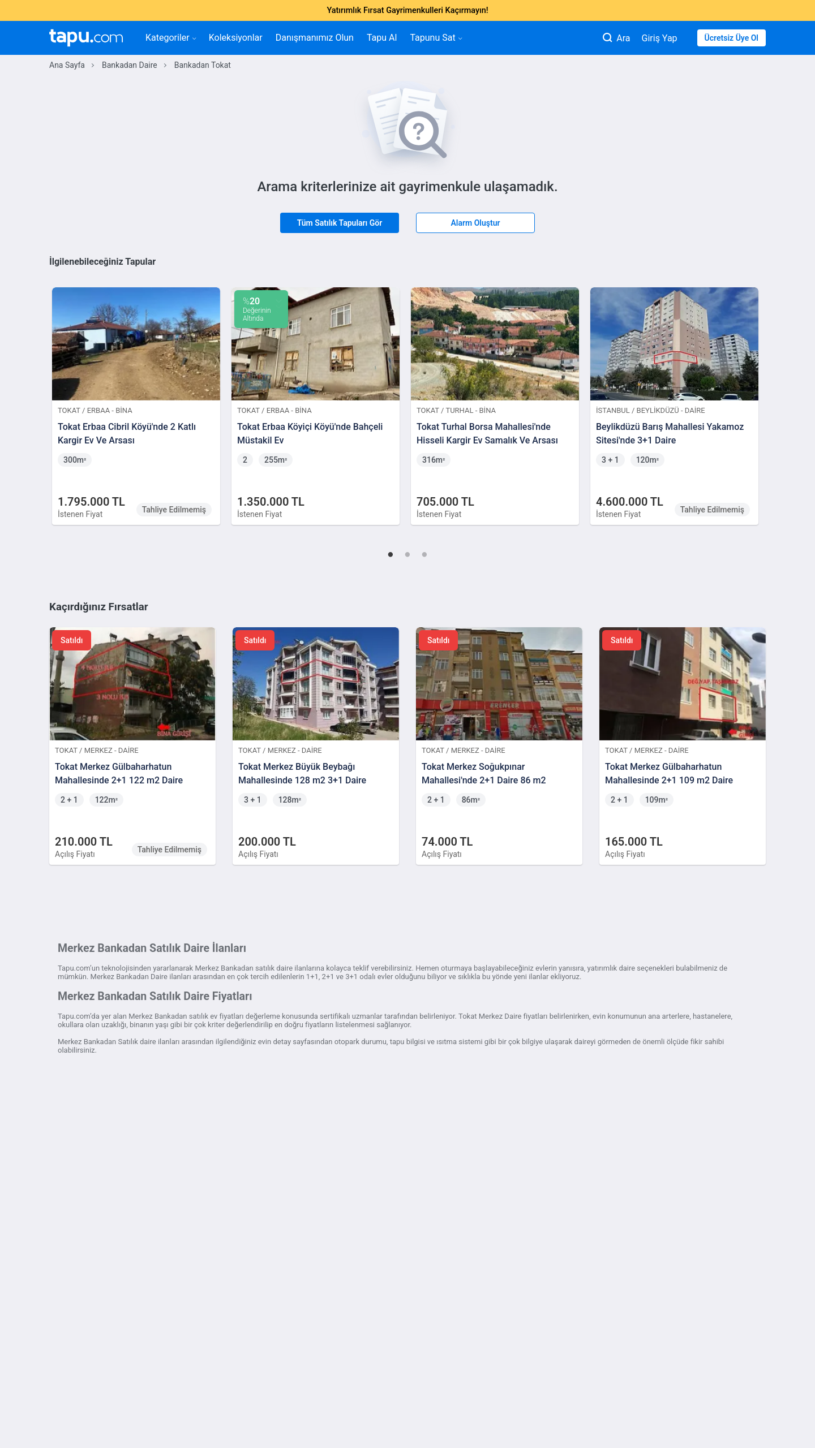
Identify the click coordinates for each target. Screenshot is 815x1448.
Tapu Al (382, 37)
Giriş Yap (659, 38)
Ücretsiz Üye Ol (731, 37)
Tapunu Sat (435, 37)
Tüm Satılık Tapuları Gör (340, 222)
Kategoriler (170, 37)
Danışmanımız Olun (315, 37)
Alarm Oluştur (475, 222)
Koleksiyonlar (236, 37)
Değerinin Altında (257, 309)
